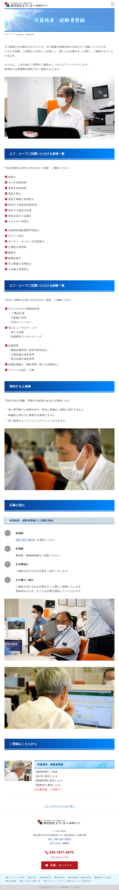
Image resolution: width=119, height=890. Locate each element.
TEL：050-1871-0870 (59, 838)
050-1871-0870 (25, 539)
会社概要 (12, 881)
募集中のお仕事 (104, 877)
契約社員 (47, 877)
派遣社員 (61, 877)
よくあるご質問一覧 (31, 881)
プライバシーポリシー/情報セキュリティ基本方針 (69, 881)
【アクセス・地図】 (59, 842)
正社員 (33, 877)
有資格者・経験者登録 (81, 877)
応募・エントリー (58, 865)
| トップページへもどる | (59, 806)
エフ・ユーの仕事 (16, 877)
